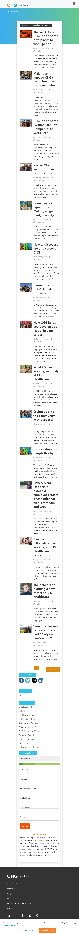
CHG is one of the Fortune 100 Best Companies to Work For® (45, 127)
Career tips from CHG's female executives (44, 289)
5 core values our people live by (45, 451)
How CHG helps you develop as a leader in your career (45, 328)
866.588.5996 (39, 834)
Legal (9, 908)
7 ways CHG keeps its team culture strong (43, 169)
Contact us (12, 883)
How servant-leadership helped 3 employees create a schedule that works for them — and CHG (45, 495)
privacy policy (48, 846)
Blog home (13, 11)
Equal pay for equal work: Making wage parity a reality (43, 209)
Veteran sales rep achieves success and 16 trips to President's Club (45, 632)
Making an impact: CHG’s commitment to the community (44, 79)
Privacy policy (13, 898)
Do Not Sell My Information (19, 903)
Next (52, 670)
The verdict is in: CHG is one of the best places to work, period (45, 38)
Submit (25, 826)
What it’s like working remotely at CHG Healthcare (46, 373)
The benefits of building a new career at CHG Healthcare (44, 591)
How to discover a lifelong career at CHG (46, 248)
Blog (9, 893)
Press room (12, 888)
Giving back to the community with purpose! (44, 415)
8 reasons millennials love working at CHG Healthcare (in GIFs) (44, 547)
